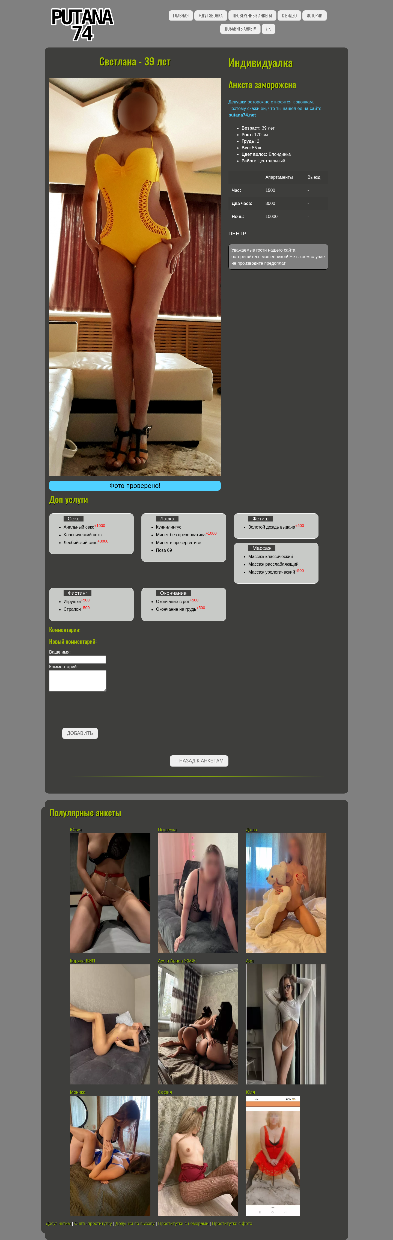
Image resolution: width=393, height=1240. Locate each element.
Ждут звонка (211, 15)
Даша (251, 829)
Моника (77, 1092)
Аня (250, 961)
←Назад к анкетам (199, 761)
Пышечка (167, 829)
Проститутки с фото (232, 1223)
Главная (181, 15)
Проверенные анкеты (252, 15)
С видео (289, 15)
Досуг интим (58, 1223)
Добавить (80, 733)
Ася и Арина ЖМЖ (177, 961)
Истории (314, 15)
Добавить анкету (240, 28)
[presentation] (90, 710)
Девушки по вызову (134, 1223)
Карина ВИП (82, 961)
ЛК (268, 28)
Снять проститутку (93, 1223)
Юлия (75, 829)
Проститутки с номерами (183, 1223)
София (165, 1092)
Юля (250, 1092)
